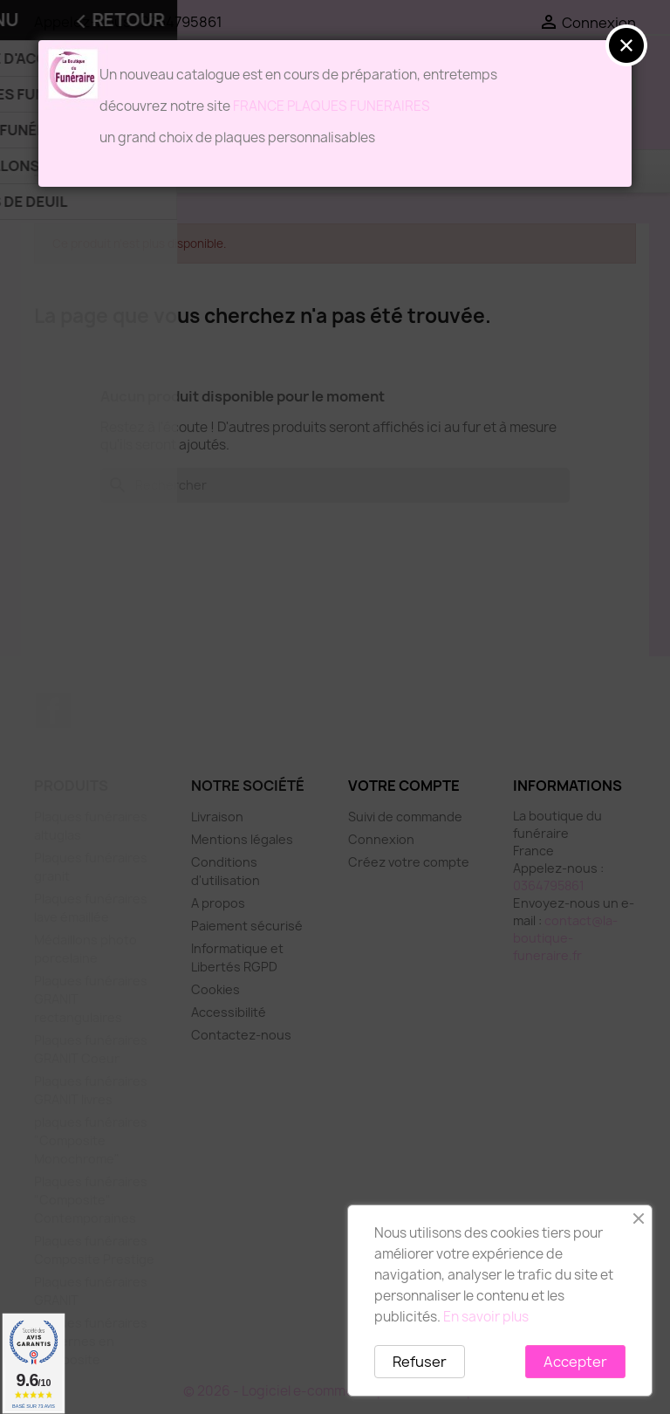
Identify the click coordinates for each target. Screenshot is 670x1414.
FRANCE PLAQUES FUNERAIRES (331, 106)
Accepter (575, 1361)
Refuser (420, 1361)
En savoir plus (486, 1317)
